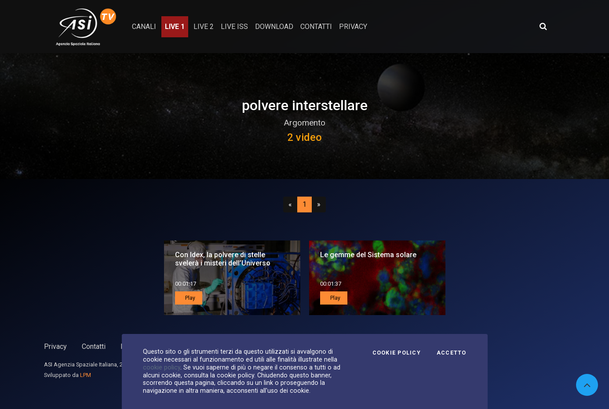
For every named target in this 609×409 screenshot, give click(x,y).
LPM (85, 375)
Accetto (452, 352)
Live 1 (175, 26)
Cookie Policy (396, 352)
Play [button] (189, 298)
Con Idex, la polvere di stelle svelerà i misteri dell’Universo (222, 259)
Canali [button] (144, 26)
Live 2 (203, 26)
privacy (353, 26)
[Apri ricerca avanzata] (543, 26)
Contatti (94, 346)
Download (274, 26)
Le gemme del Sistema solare (368, 255)
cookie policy (161, 367)
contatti (316, 26)
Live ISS (234, 26)
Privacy (55, 346)
